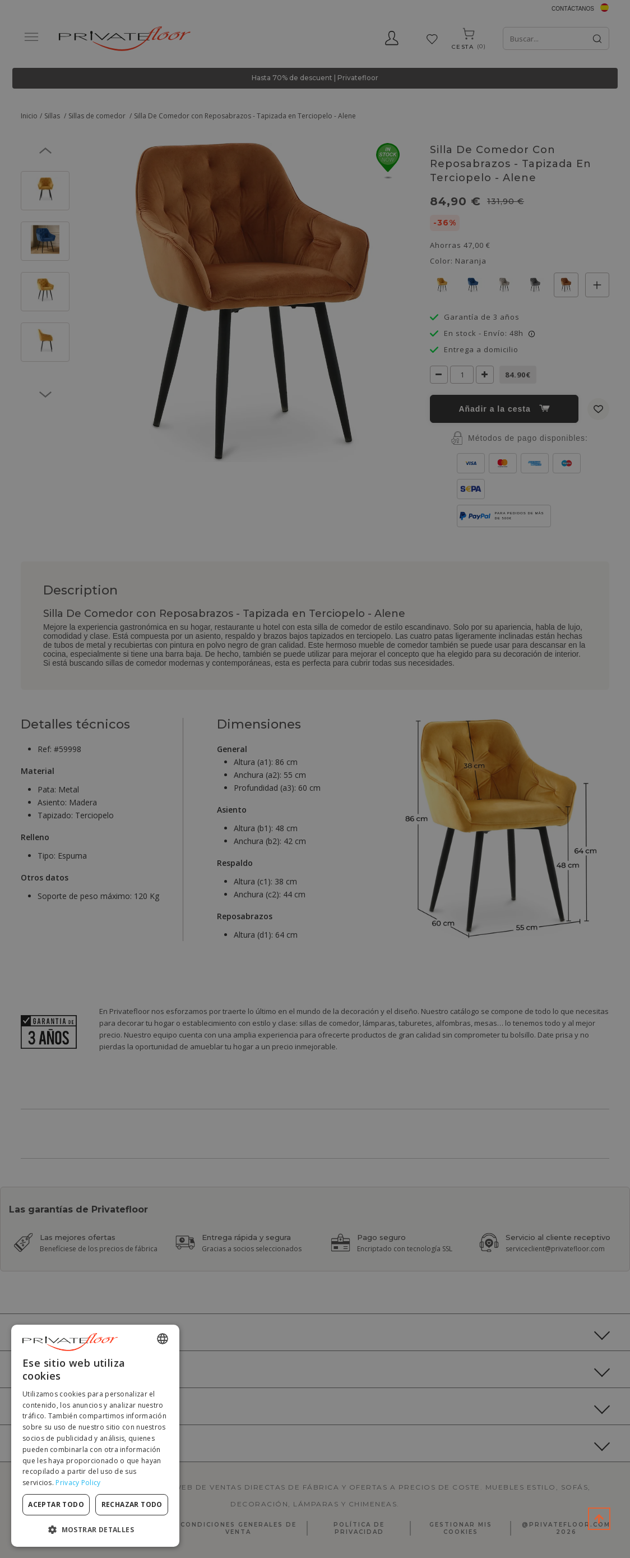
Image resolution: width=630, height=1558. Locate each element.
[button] (95, 1529)
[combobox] (162, 1338)
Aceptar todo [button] (56, 1504)
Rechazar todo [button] (132, 1504)
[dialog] (95, 1436)
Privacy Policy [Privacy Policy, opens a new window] (77, 1482)
